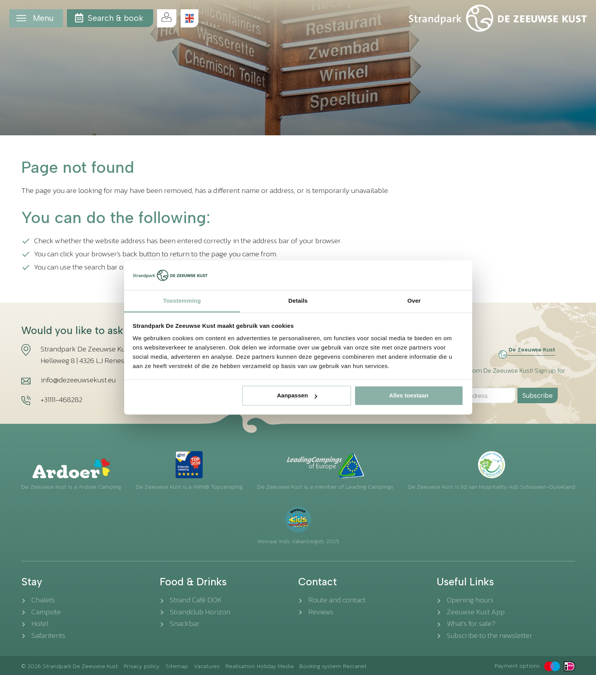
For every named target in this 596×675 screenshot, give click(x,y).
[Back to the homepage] (498, 18)
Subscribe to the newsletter (489, 635)
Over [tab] (414, 300)
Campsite (46, 611)
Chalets (43, 599)
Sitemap (177, 665)
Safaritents (48, 635)
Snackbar (185, 623)
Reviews (320, 611)
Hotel (39, 623)
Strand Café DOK (196, 599)
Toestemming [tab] (182, 300)
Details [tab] (298, 300)
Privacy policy (142, 665)
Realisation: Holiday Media (259, 665)
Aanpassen (297, 395)
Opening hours (470, 599)
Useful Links (465, 582)
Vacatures (207, 665)
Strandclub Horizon (200, 611)
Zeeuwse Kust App (476, 611)
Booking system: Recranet (333, 665)
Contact (317, 582)
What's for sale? (471, 623)
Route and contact (336, 599)
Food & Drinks (193, 582)
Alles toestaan (409, 395)
